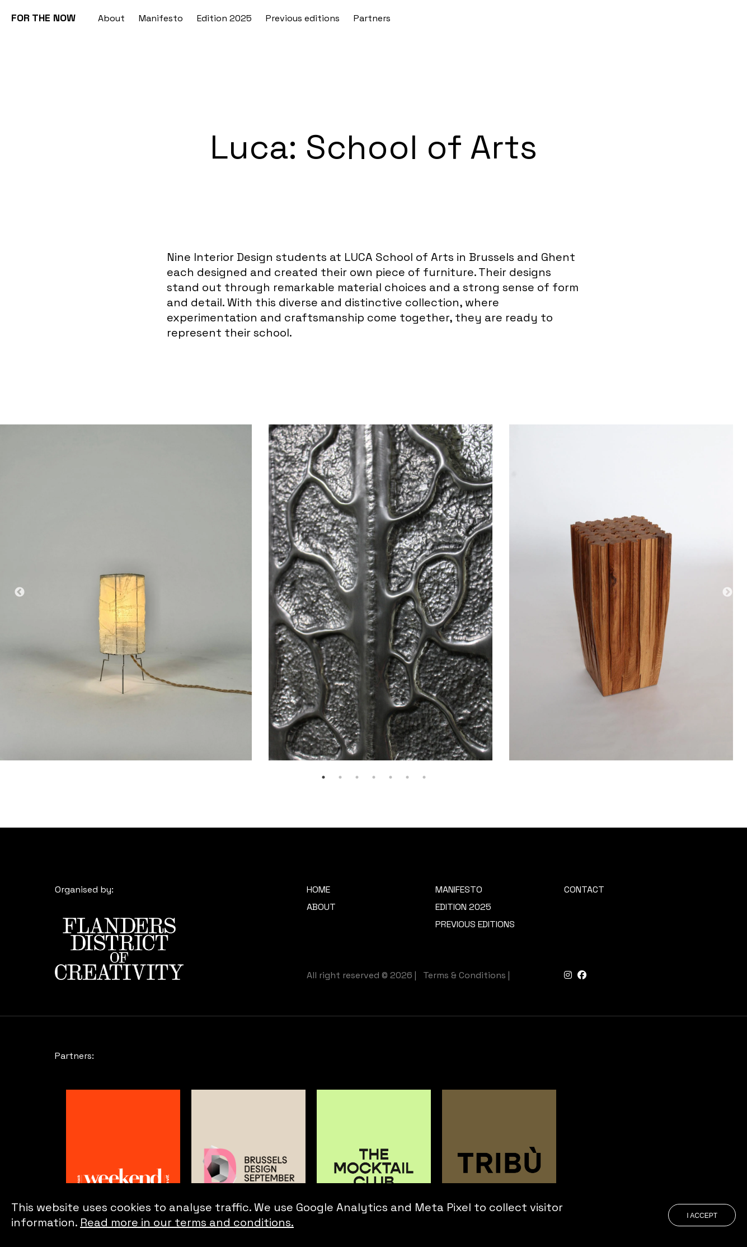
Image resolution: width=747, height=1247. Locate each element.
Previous (19, 592)
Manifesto (161, 18)
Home (318, 889)
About (111, 18)
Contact (584, 889)
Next (727, 592)
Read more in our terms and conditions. (187, 1222)
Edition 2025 (224, 18)
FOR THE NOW (43, 17)
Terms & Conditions (464, 975)
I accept (702, 1216)
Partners (372, 18)
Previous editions (303, 18)
